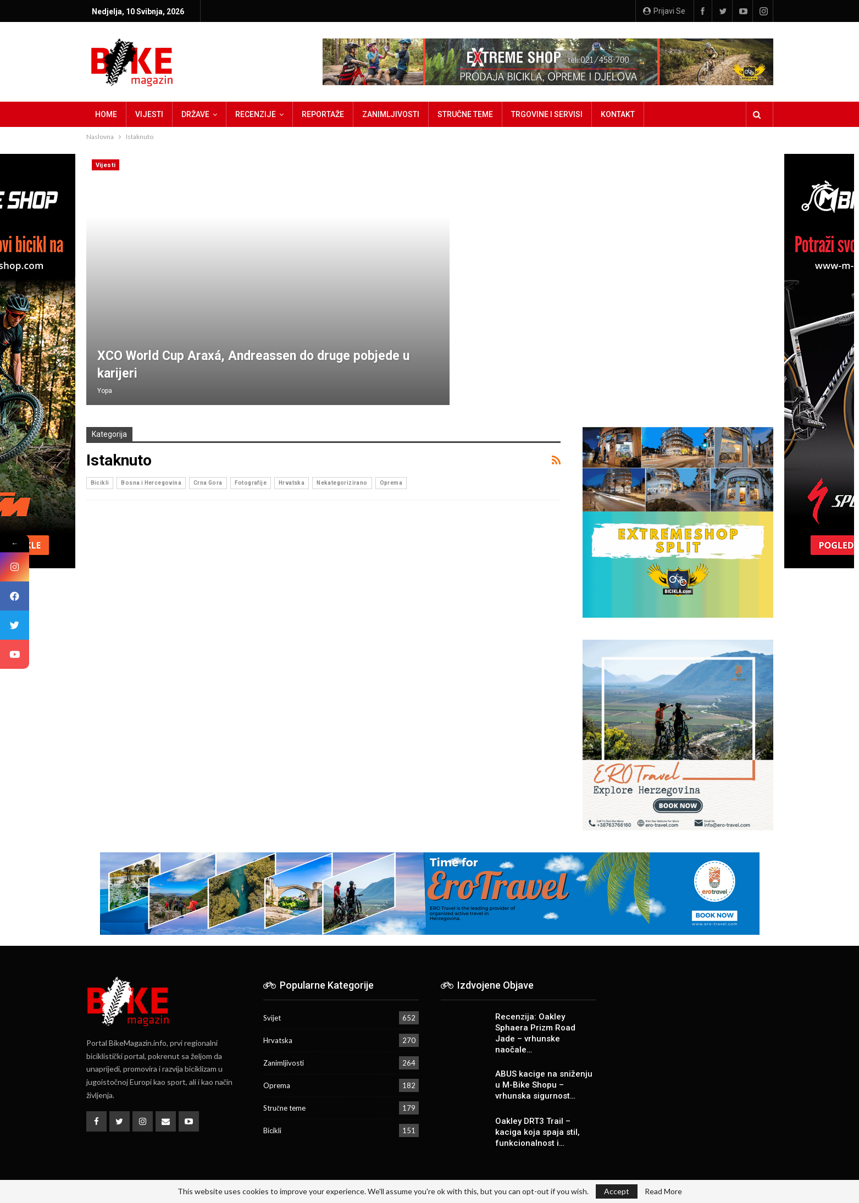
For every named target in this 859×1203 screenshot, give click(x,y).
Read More (663, 1191)
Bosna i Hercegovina (151, 483)
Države (195, 114)
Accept (616, 1191)
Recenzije (255, 114)
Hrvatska (291, 483)
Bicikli (100, 483)
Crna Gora (208, 483)
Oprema (391, 483)
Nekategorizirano (342, 483)
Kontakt (618, 114)
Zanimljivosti (390, 114)
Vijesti (149, 114)
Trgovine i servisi (547, 114)
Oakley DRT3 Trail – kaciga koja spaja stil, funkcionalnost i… (537, 1132)
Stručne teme (465, 114)
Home (106, 114)
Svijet (272, 1017)
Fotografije (251, 483)
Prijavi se (664, 11)
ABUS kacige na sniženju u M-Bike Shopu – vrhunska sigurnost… (543, 1085)
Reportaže (323, 114)
